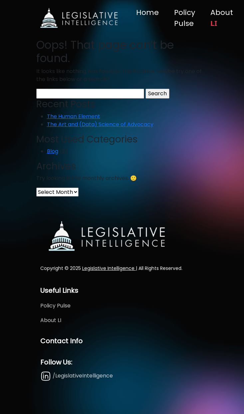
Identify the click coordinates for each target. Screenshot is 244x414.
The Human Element (73, 116)
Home (147, 12)
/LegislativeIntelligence (76, 375)
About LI (50, 320)
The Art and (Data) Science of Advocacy (100, 124)
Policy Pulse (184, 18)
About (221, 17)
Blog (52, 151)
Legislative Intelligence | (109, 268)
